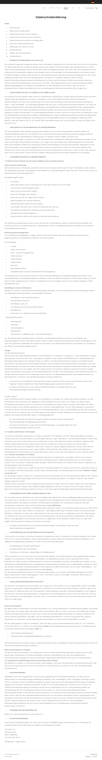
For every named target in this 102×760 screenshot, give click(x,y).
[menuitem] (62, 8)
